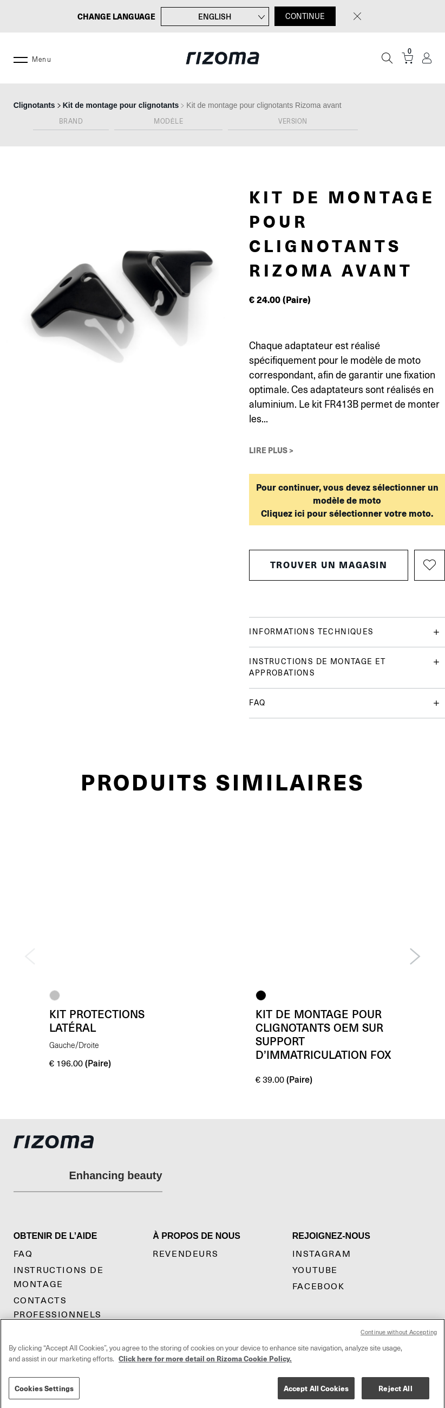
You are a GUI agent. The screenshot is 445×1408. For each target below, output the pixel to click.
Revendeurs (185, 1254)
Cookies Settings (44, 1395)
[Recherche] (387, 58)
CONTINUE (305, 16)
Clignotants (34, 105)
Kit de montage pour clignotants (121, 105)
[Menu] (21, 58)
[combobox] (71, 124)
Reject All (395, 1395)
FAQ (344, 703)
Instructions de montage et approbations (344, 666)
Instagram (321, 1254)
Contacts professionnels (58, 1308)
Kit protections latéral (97, 1020)
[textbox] (71, 124)
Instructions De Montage (59, 1277)
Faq (23, 1254)
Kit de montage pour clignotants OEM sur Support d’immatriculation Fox (323, 1034)
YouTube (315, 1270)
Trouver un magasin (329, 564)
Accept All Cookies (316, 1395)
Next (415, 956)
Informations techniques (344, 632)
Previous (29, 956)
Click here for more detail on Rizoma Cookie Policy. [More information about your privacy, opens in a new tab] (205, 1365)
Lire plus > (271, 450)
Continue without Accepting (399, 1338)
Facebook (318, 1286)
